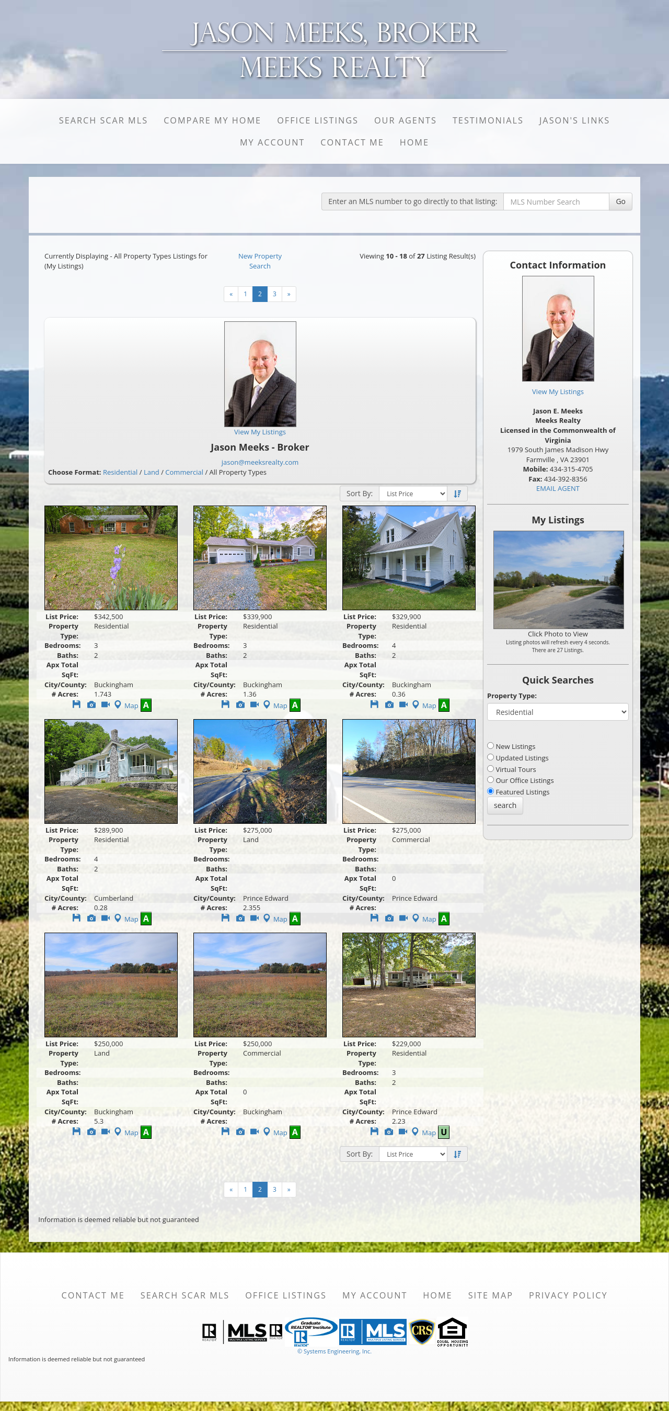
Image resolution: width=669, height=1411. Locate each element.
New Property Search (260, 261)
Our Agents (405, 120)
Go (621, 201)
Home (414, 142)
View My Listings (558, 391)
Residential (120, 472)
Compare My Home (212, 120)
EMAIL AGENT (558, 488)
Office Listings (318, 120)
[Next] (231, 294)
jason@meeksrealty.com (260, 462)
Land (151, 472)
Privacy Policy (568, 1295)
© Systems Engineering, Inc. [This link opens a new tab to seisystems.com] (334, 1351)
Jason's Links (574, 120)
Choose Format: (74, 472)
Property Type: (512, 695)
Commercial (184, 472)
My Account (272, 142)
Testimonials (488, 120)
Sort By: (360, 493)
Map (125, 705)
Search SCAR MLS (103, 120)
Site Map (490, 1295)
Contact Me (352, 142)
